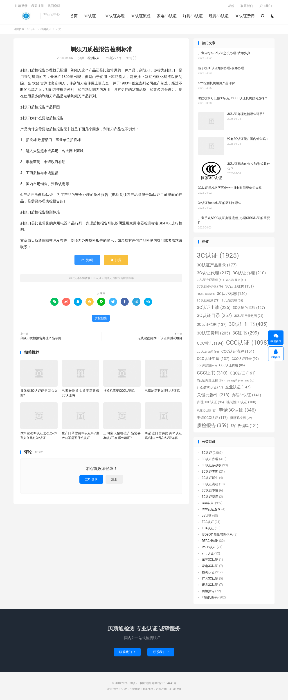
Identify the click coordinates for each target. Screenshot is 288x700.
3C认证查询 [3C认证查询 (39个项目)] (206, 294)
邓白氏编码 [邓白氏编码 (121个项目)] (244, 426)
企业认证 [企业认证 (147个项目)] (238, 387)
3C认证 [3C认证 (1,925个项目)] (218, 255)
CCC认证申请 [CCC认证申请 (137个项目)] (213, 359)
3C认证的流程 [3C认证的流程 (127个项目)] (249, 308)
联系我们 (247, 6)
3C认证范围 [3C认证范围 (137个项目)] (212, 324)
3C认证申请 (210, 490)
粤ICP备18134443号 (164, 683)
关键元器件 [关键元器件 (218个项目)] (213, 394)
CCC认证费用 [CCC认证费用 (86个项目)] (232, 365)
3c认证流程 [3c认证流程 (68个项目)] (232, 300)
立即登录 (91, 479)
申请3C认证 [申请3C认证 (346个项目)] (237, 410)
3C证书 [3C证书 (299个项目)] (245, 333)
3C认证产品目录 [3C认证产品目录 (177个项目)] (217, 265)
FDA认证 (208, 528)
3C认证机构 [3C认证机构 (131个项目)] (239, 286)
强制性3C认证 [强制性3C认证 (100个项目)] (241, 402)
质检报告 (100, 318)
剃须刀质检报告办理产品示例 (40, 338)
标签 (231, 6)
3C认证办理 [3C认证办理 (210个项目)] (249, 272)
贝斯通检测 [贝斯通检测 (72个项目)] (241, 418)
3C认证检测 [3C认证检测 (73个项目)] (208, 300)
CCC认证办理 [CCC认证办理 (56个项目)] (208, 351)
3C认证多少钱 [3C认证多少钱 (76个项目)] (210, 286)
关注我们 (265, 6)
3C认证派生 (210, 478)
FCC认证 (208, 522)
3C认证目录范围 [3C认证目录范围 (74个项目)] (248, 316)
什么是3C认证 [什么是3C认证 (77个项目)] (210, 387)
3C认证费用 (245, 16)
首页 (74, 16)
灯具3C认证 (193, 16)
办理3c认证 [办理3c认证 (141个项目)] (246, 395)
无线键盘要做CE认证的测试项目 (159, 338)
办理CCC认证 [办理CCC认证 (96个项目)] (210, 402)
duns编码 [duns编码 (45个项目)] (235, 380)
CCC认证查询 (211, 509)
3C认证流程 (141, 16)
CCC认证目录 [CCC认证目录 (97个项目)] (245, 359)
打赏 (115, 260)
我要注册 (37, 6)
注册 (114, 479)
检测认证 (45, 29)
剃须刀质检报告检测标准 (101, 49)
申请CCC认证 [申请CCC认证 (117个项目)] (212, 418)
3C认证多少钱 (211, 465)
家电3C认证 (167, 16)
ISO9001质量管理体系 (217, 534)
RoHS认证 (209, 547)
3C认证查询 (210, 471)
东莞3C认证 (210, 559)
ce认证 (207, 515)
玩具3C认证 (219, 16)
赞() (87, 260)
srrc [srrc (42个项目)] (249, 380)
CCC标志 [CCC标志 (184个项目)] (210, 343)
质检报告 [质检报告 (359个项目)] (212, 425)
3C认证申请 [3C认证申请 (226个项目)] (213, 307)
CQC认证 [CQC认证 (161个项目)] (243, 373)
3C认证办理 (115, 16)
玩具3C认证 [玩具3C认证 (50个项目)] (206, 410)
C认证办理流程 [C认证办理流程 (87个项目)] (211, 380)
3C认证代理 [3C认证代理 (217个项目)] (213, 272)
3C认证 (26, 16)
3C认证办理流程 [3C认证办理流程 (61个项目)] (210, 279)
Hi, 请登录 (20, 6)
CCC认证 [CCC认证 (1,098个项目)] (247, 342)
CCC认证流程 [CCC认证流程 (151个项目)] (237, 351)
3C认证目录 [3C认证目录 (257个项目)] (214, 315)
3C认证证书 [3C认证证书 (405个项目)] (248, 324)
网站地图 (145, 683)
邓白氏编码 (210, 597)
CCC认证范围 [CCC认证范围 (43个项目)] (207, 365)
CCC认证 (208, 503)
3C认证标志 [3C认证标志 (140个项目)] (232, 293)
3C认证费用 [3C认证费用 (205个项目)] (213, 333)
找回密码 (54, 6)
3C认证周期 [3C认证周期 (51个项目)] (236, 279)
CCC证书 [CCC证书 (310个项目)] (212, 373)
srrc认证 (208, 553)
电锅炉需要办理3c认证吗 (162, 390)
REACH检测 (210, 541)
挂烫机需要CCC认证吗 (119, 390)
